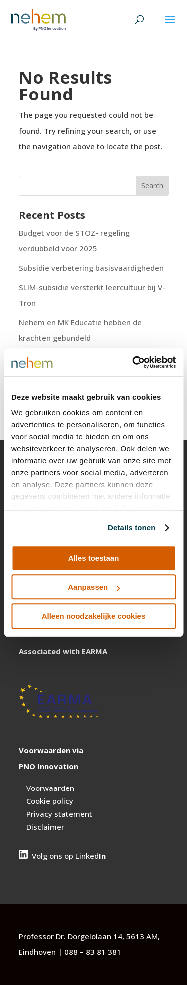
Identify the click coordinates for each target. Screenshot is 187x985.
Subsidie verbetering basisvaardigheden (91, 268)
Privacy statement (59, 814)
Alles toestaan (93, 558)
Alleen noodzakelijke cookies (94, 616)
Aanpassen (94, 587)
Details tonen (131, 527)
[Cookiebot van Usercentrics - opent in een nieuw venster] (133, 362)
